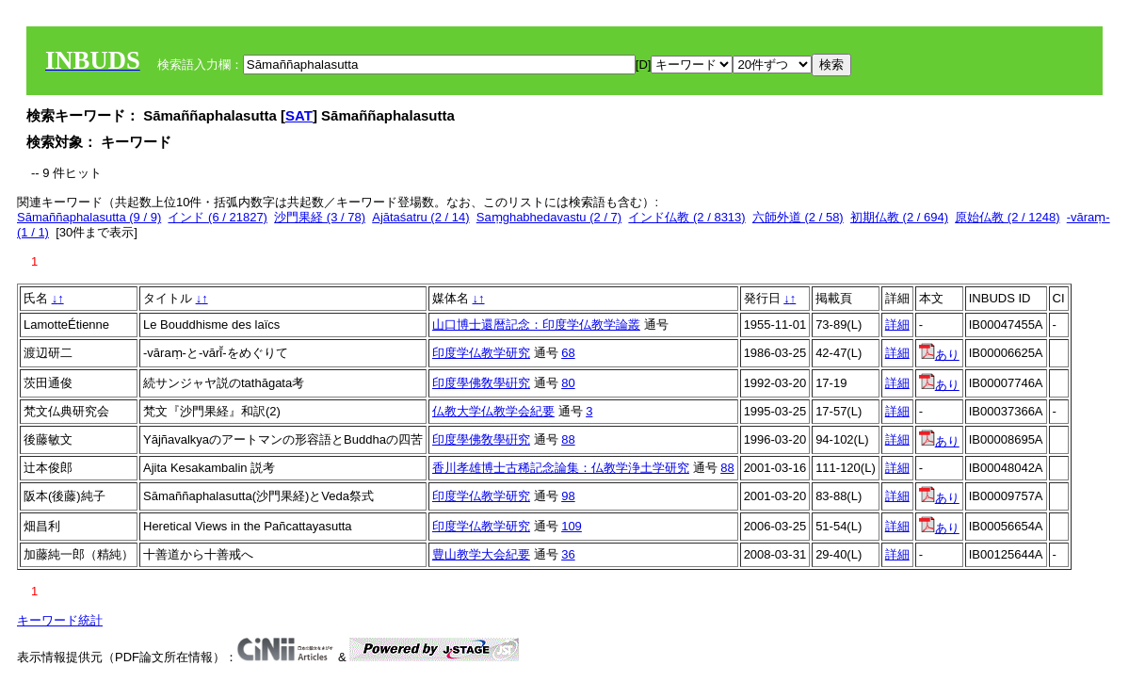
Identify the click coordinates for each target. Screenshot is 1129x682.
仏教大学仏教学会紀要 (493, 411)
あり (939, 355)
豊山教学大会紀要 (481, 554)
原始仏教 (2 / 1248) (1007, 217)
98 (567, 496)
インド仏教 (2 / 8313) (686, 217)
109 (571, 526)
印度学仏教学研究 (481, 353)
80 (567, 383)
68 (567, 353)
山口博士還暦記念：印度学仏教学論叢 (536, 324)
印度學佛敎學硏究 (481, 383)
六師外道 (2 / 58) (798, 217)
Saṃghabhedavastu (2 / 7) (548, 217)
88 (567, 439)
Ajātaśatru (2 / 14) (420, 217)
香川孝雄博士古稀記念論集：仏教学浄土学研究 (560, 468)
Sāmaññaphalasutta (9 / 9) (89, 217)
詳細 (897, 324)
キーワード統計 (60, 620)
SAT (299, 115)
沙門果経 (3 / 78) (319, 217)
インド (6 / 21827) (217, 217)
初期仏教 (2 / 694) (899, 217)
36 (567, 554)
